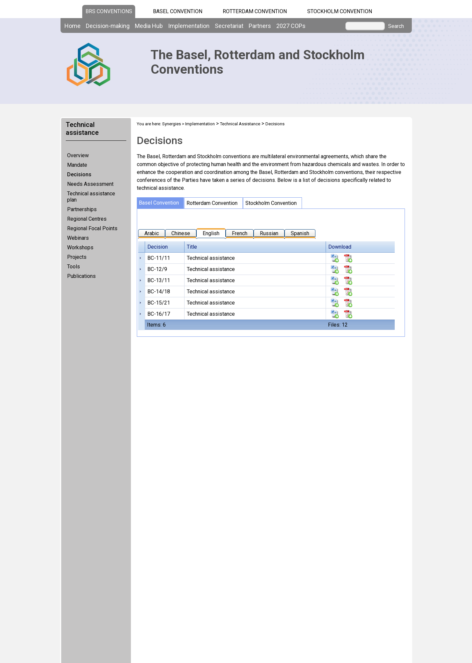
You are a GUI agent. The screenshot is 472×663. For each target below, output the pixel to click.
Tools (73, 266)
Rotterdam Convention (255, 11)
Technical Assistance (240, 123)
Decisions (79, 174)
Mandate (77, 165)
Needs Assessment (90, 184)
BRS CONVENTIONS (109, 11)
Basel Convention (177, 11)
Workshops (80, 247)
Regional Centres (87, 219)
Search (396, 26)
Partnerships (82, 209)
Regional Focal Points (92, 228)
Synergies (171, 123)
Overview (78, 155)
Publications (81, 276)
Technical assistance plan (91, 196)
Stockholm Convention (339, 11)
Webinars (78, 238)
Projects (77, 257)
